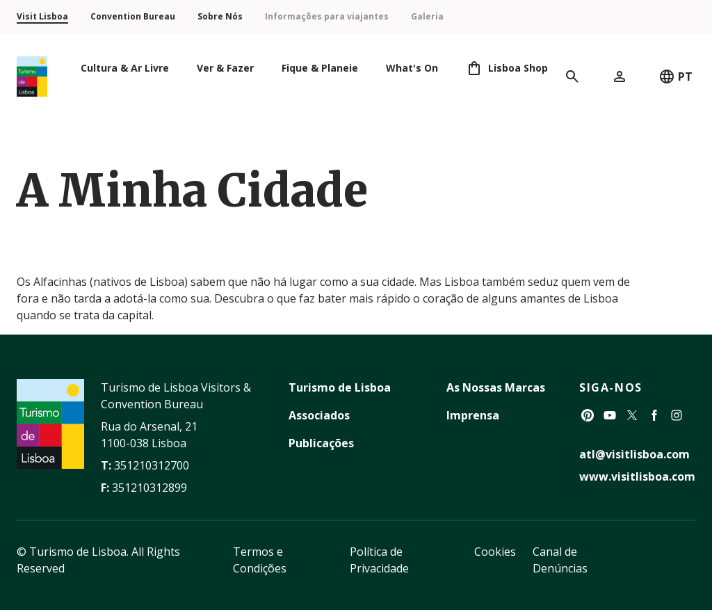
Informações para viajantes (327, 16)
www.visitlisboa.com (637, 476)
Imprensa (472, 415)
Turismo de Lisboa (340, 387)
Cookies (495, 551)
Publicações (321, 443)
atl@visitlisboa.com (634, 454)
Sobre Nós (220, 16)
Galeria (427, 16)
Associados (319, 415)
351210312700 (151, 465)
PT (675, 76)
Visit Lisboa (42, 16)
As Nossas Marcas (495, 387)
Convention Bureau (132, 16)
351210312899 (149, 487)
